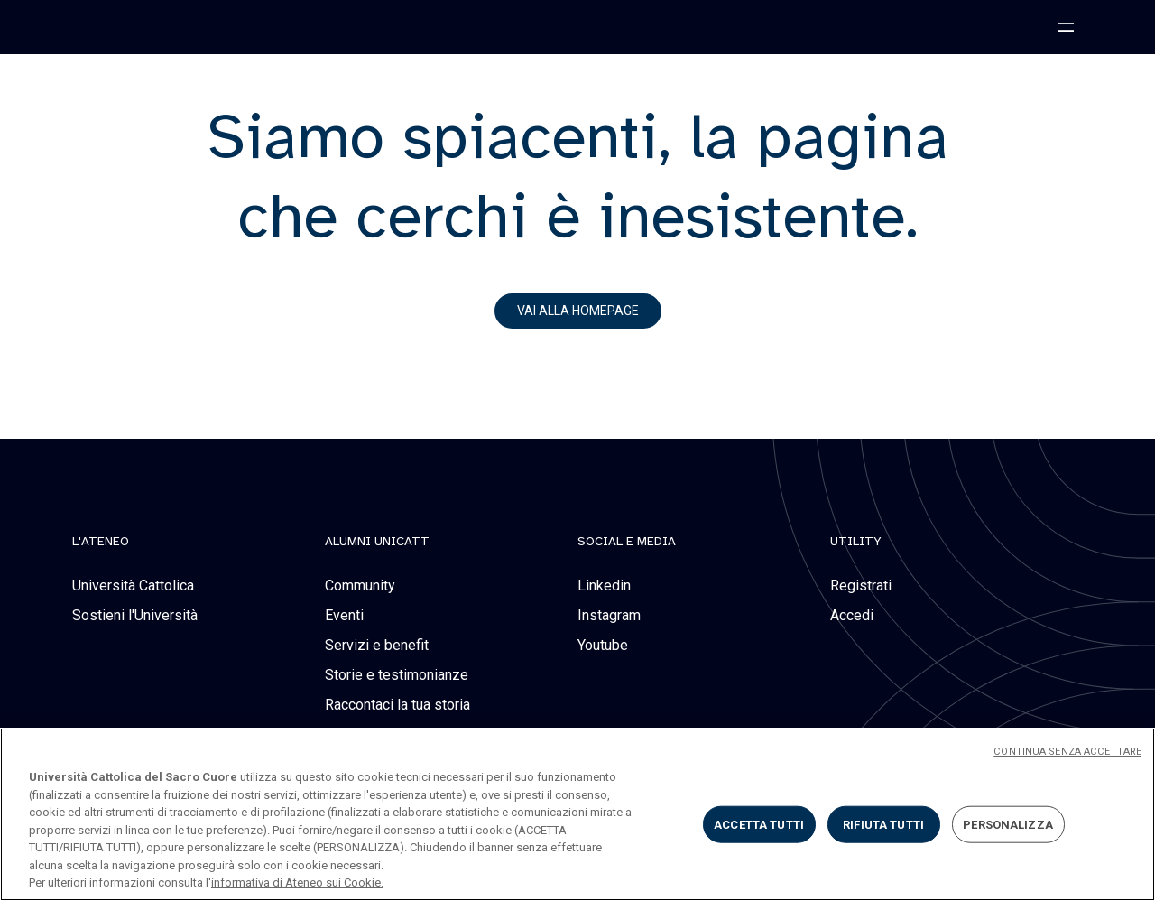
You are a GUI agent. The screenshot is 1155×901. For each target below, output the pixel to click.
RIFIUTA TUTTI (883, 824)
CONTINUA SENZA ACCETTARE (1067, 751)
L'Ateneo (100, 541)
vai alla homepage (578, 310)
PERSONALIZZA (1008, 824)
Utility (856, 541)
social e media (627, 541)
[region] (577, 814)
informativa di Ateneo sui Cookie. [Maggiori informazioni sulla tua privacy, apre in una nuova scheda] (297, 882)
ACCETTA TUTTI (759, 824)
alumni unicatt (377, 541)
